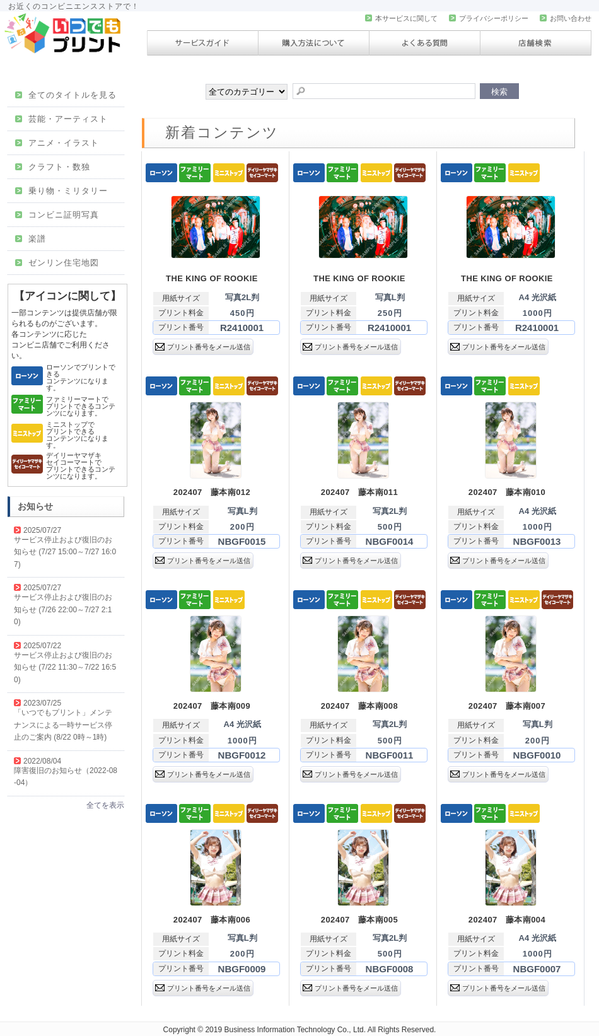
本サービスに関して (401, 18)
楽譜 (30, 238)
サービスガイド (203, 42)
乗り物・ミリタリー (61, 190)
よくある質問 (424, 42)
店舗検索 (535, 42)
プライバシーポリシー (488, 18)
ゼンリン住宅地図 (57, 262)
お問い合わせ (565, 18)
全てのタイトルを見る (66, 95)
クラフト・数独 (52, 167)
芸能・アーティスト (61, 119)
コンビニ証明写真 (57, 214)
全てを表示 (105, 805)
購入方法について (314, 42)
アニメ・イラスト (57, 143)
